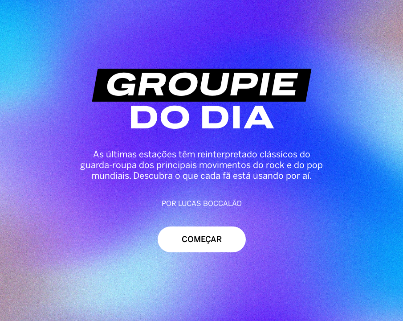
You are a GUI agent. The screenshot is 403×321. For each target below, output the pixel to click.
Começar (202, 239)
